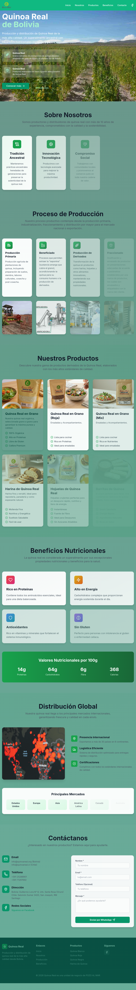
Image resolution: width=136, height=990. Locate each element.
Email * (78, 872)
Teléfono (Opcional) (84, 884)
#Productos (42, 87)
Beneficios (108, 5)
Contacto (122, 5)
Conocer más (15, 86)
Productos (93, 5)
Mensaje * (79, 896)
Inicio (68, 5)
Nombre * (79, 861)
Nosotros (79, 5)
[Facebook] (132, 5)
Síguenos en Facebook (23, 910)
